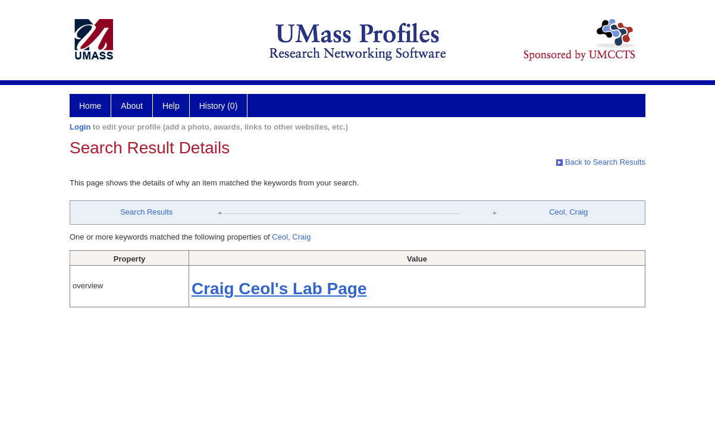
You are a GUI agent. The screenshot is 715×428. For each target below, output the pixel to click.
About (132, 106)
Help (171, 106)
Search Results (146, 211)
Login (80, 126)
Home (90, 106)
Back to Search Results (600, 162)
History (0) (218, 106)
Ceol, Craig (568, 211)
